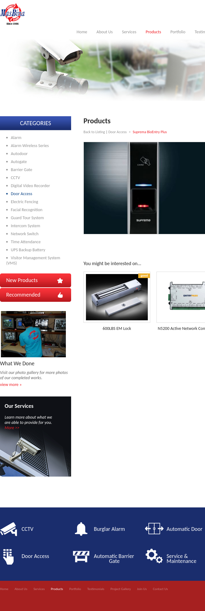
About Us (104, 32)
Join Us (142, 589)
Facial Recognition (26, 209)
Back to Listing (94, 132)
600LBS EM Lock (117, 328)
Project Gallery (120, 589)
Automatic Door (185, 529)
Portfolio (178, 32)
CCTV (15, 177)
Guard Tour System (27, 217)
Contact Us (160, 589)
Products (153, 32)
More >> (12, 427)
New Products (22, 280)
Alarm (16, 137)
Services (129, 32)
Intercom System (25, 225)
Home (82, 32)
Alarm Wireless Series (30, 145)
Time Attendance (26, 241)
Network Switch (25, 233)
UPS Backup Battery (28, 249)
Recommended (23, 294)
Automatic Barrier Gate (115, 558)
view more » (11, 384)
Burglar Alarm (109, 529)
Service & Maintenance (181, 558)
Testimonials (95, 589)
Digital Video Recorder (30, 185)
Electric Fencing (24, 201)
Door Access (21, 193)
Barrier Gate (21, 169)
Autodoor (19, 153)
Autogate (19, 161)
